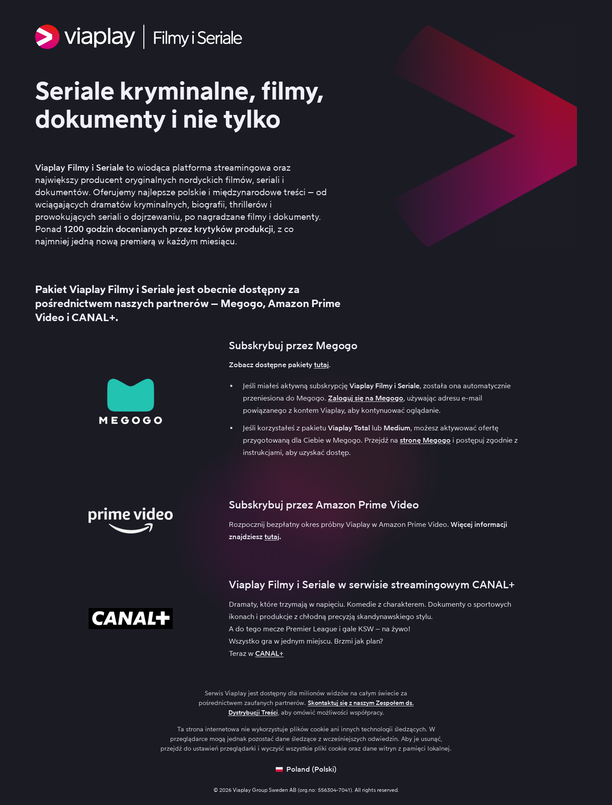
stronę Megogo (425, 440)
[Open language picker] (306, 769)
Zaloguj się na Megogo (365, 398)
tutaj (321, 365)
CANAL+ (269, 653)
